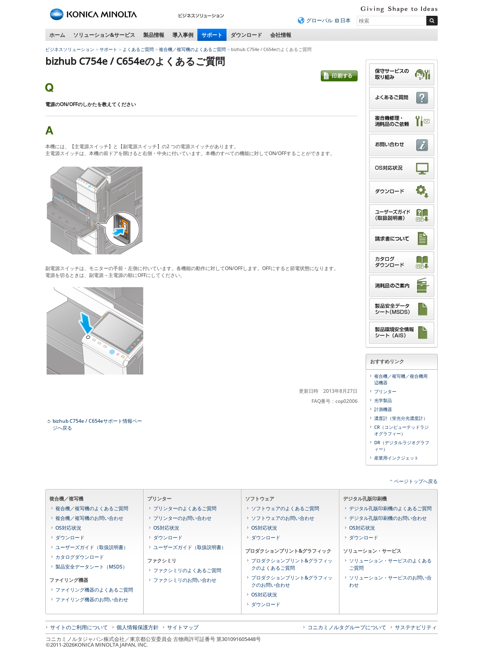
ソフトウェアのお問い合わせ (282, 518)
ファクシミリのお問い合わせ (184, 580)
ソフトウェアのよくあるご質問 (285, 508)
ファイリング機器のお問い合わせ (91, 599)
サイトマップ (183, 627)
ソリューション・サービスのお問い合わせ (390, 581)
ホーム (57, 34)
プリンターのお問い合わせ (182, 518)
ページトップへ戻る (416, 481)
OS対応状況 (68, 527)
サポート (211, 34)
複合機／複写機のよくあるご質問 (192, 49)
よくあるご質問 (138, 49)
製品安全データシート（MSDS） (91, 566)
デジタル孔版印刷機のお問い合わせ (388, 518)
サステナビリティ (416, 627)
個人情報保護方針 (138, 627)
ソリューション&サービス (104, 34)
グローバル (319, 20)
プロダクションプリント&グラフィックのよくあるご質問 (292, 564)
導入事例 (182, 34)
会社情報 (280, 34)
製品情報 (153, 34)
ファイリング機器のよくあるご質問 (94, 589)
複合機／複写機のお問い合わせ (89, 518)
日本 (345, 20)
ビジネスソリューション (69, 49)
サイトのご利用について (79, 627)
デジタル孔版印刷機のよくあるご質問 (390, 508)
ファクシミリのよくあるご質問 (187, 570)
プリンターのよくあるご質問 (184, 508)
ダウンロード (246, 34)
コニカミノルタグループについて (346, 627)
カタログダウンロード (79, 557)
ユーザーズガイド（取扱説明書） (91, 547)
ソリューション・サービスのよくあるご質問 (390, 564)
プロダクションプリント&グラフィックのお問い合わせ (292, 581)
